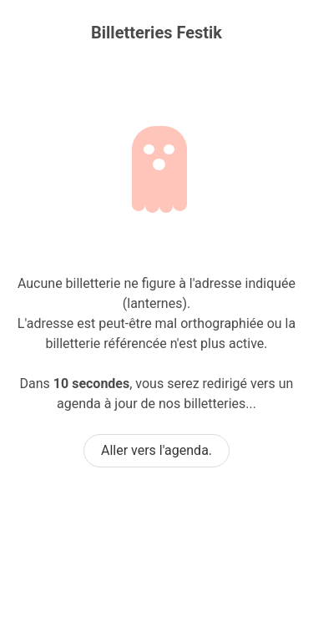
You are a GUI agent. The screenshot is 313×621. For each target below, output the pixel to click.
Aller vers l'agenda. (156, 450)
